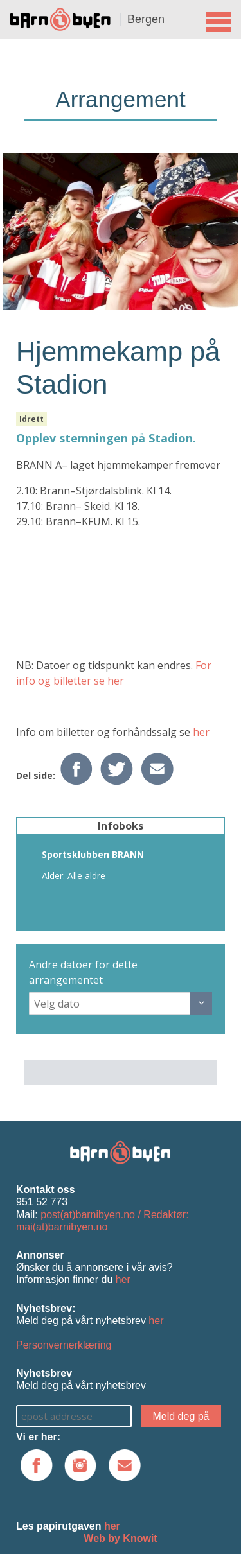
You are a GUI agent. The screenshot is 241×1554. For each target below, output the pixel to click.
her (201, 732)
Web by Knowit (120, 1538)
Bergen (146, 19)
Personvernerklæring (64, 1345)
